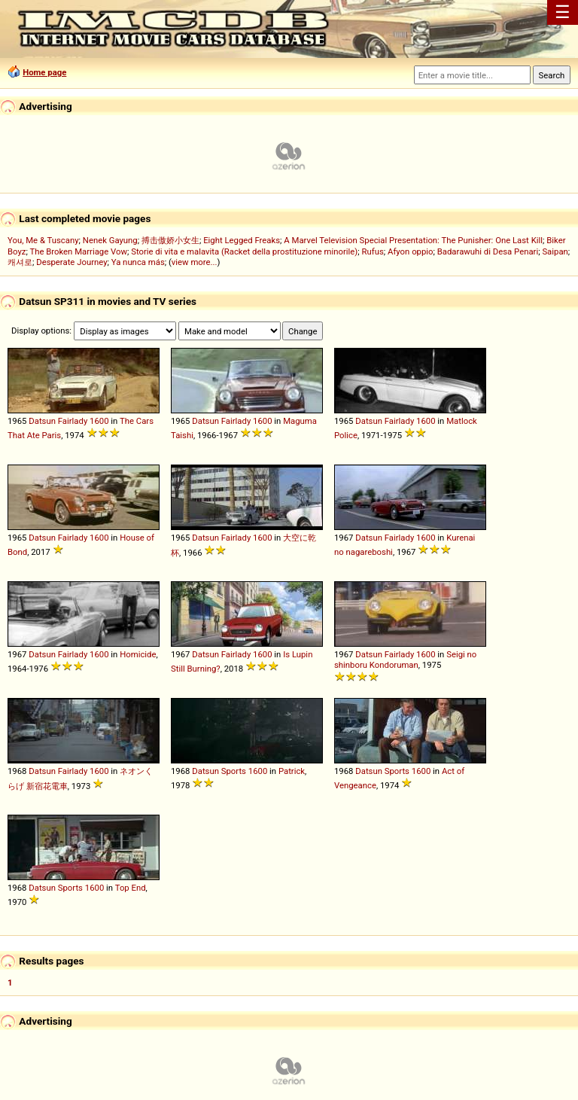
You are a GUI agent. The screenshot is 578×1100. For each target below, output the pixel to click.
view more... (195, 262)
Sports (233, 771)
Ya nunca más (138, 262)
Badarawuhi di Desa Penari (487, 251)
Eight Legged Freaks (241, 240)
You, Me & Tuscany (43, 240)
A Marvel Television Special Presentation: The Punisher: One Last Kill (413, 240)
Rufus (373, 251)
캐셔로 (20, 262)
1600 (99, 421)
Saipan (554, 251)
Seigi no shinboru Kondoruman (405, 659)
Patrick (291, 771)
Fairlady (73, 421)
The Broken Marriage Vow (78, 251)
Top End (130, 887)
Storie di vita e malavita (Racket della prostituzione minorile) (244, 251)
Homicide (138, 654)
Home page (44, 72)
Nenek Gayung (110, 240)
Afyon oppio (411, 251)
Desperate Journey (71, 262)
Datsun (42, 421)
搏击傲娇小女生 (170, 240)
